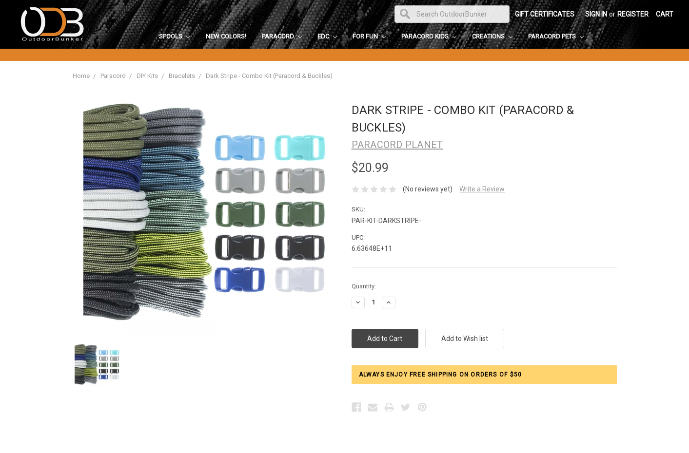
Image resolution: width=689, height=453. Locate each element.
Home (81, 75)
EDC (327, 36)
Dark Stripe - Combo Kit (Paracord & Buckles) (269, 75)
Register (633, 14)
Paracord (282, 36)
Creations (492, 36)
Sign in (596, 14)
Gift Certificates (544, 14)
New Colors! (226, 36)
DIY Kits (147, 75)
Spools (174, 36)
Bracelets (182, 75)
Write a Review (482, 189)
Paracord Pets (556, 36)
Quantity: (364, 286)
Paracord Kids (428, 36)
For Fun (369, 36)
